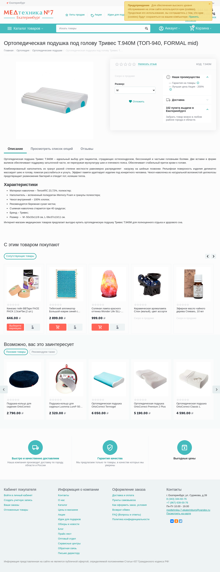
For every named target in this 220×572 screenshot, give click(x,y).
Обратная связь (67, 548)
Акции (98, 14)
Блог (61, 528)
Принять (194, 16)
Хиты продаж (77, 14)
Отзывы (87, 148)
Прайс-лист (64, 533)
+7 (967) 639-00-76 (177, 502)
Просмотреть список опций (52, 148)
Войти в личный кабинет (18, 495)
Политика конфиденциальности (131, 519)
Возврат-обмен (121, 509)
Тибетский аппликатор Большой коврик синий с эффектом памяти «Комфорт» (63, 310)
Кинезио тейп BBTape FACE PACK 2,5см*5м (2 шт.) (23, 310)
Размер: (120, 83)
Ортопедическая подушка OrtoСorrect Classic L (191, 405)
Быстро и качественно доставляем (35, 458)
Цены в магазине (68, 509)
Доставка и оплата (123, 495)
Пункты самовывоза (124, 500)
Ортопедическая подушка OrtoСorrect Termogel (107, 405)
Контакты (63, 495)
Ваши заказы (11, 504)
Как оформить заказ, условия (129, 504)
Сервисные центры (69, 543)
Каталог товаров (27, 28)
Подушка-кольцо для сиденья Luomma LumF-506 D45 (65, 405)
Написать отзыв (147, 64)
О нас (61, 500)
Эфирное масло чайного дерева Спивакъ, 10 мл (190, 310)
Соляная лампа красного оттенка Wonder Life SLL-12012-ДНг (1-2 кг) (106, 310)
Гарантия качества (109, 458)
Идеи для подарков (119, 14)
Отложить (136, 101)
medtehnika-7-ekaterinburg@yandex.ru (188, 510)
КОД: (199, 64)
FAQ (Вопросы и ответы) (126, 514)
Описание (15, 148)
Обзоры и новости (68, 524)
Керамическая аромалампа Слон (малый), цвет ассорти (150, 310)
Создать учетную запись (18, 500)
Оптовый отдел (67, 538)
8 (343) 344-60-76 (176, 498)
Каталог (62, 504)
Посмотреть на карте (178, 513)
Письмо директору (69, 553)
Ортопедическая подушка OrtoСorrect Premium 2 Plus (150, 405)
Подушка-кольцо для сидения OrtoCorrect (19, 405)
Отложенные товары (16, 509)
